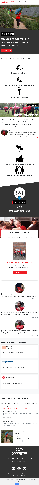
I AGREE (17, 483)
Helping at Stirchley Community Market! (19, 262)
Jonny (36, 137)
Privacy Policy (15, 475)
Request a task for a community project (19, 464)
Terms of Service (31, 473)
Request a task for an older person (19, 461)
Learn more (22, 483)
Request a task (19, 441)
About (8, 458)
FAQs (13, 458)
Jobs (18, 458)
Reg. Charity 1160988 (22, 473)
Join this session (19, 272)
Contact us (23, 458)
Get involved (11, 1)
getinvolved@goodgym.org (9, 408)
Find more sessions (19, 277)
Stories (30, 458)
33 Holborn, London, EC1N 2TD (10, 473)
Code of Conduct (23, 475)
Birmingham (8, 34)
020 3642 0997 (22, 408)
